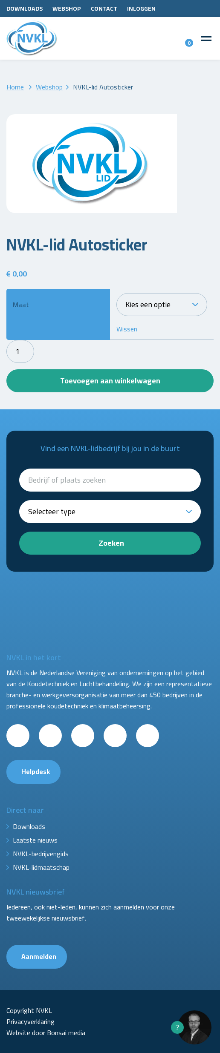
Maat (21, 304)
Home (15, 87)
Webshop (66, 8)
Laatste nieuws (35, 840)
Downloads (24, 8)
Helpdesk (35, 771)
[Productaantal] (20, 351)
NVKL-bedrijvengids (41, 853)
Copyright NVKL (29, 1010)
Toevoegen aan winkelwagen (110, 381)
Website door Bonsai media (45, 1032)
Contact (104, 8)
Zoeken (111, 543)
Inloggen (141, 8)
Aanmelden (38, 956)
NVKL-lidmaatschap (41, 867)
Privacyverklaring (30, 1021)
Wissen (126, 328)
